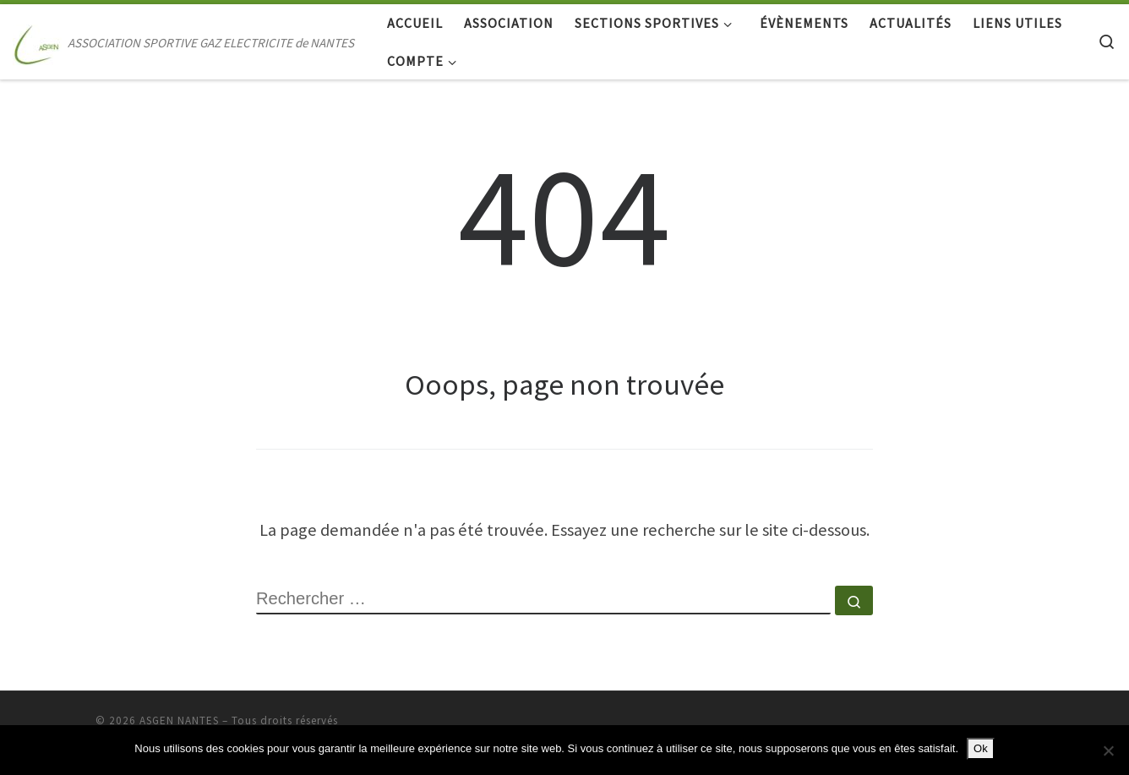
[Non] (1107, 750)
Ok (981, 748)
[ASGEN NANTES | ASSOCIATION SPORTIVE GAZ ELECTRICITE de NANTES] (37, 41)
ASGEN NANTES (179, 720)
